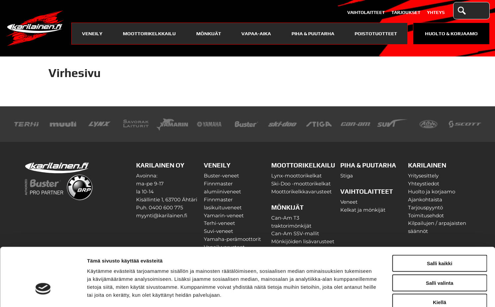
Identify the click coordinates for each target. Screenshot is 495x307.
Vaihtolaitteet (366, 12)
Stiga (346, 176)
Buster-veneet (221, 176)
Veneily (92, 33)
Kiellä (439, 258)
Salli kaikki (440, 219)
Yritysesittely (423, 176)
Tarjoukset (405, 12)
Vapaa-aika (256, 33)
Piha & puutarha (312, 33)
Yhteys (436, 12)
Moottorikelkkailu (149, 33)
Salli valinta (440, 239)
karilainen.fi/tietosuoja (143, 267)
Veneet (349, 202)
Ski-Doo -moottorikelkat (301, 184)
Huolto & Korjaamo (451, 33)
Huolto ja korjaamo (431, 192)
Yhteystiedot (423, 184)
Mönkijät (208, 33)
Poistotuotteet (376, 33)
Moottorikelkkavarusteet (301, 192)
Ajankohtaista (425, 200)
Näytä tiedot (355, 294)
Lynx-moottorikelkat (296, 176)
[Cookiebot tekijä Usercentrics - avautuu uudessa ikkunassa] (43, 294)
